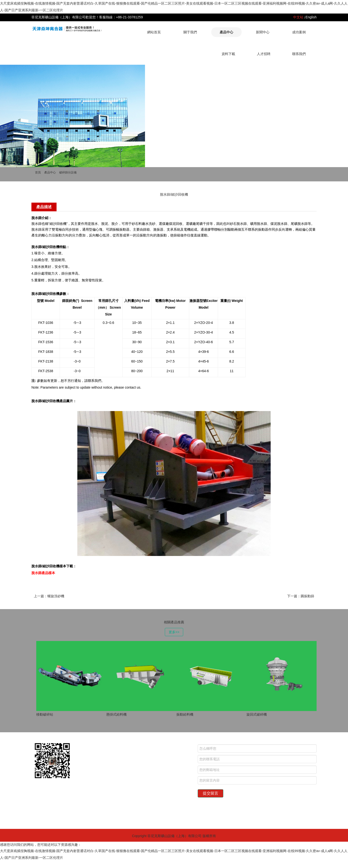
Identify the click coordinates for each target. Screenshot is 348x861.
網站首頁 (154, 32)
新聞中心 (262, 32)
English (311, 17)
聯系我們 (299, 54)
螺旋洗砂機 (55, 596)
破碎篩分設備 (68, 172)
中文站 (298, 17)
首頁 (38, 172)
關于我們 (190, 32)
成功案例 (299, 32)
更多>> (174, 632)
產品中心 (226, 32)
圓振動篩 (307, 596)
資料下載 (228, 54)
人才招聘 (263, 54)
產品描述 (44, 207)
